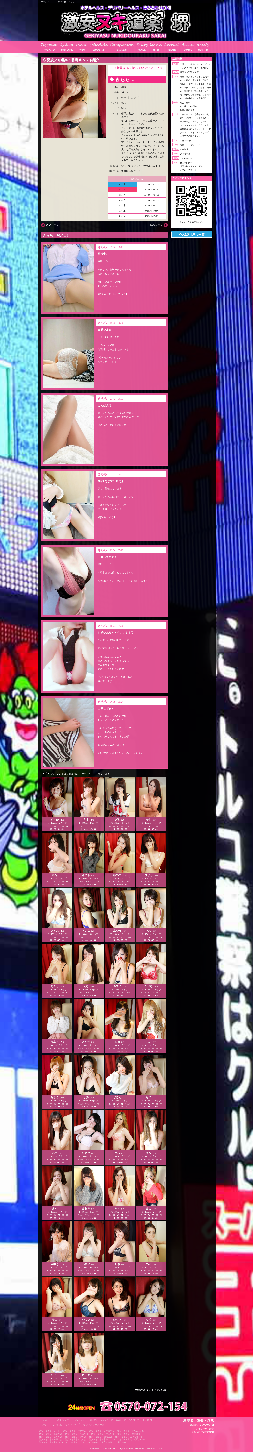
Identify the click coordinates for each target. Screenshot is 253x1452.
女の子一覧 (107, 1420)
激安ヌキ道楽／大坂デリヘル (115, 1442)
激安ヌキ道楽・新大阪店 (128, 1434)
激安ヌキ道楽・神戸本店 (50, 1439)
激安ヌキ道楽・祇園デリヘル (132, 1439)
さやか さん (52, 225)
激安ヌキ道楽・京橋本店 (76, 1434)
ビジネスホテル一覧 (94, 1424)
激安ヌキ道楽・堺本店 (75, 1437)
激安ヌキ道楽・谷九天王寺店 (130, 1431)
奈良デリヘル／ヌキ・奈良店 (84, 1442)
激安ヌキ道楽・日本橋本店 (101, 1431)
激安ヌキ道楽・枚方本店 (50, 1437)
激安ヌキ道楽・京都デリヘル (102, 1439)
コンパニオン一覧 (58, 2)
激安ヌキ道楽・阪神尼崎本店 (128, 1437)
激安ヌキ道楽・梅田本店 (50, 1434)
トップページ (46, 1420)
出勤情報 (92, 1420)
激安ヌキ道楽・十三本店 (102, 1434)
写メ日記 (134, 1420)
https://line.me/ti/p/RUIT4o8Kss (191, 225)
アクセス (44, 1424)
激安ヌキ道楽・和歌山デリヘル (53, 1442)
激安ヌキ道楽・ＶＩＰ (49, 1431)
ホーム (44, 2)
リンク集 (57, 1424)
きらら (72, 2)
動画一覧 (121, 1420)
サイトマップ (72, 1424)
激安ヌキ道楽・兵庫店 (75, 1439)
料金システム (64, 1420)
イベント (79, 1420)
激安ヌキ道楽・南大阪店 (100, 1437)
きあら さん (156, 225)
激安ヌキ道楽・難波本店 (74, 1431)
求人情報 (147, 1420)
